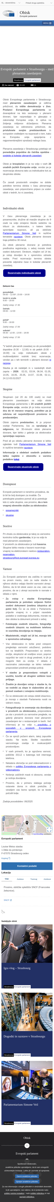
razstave (18, 236)
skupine (10, 515)
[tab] (27, 1138)
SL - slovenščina (8, 3)
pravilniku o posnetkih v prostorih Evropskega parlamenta (28, 728)
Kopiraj (4, 858)
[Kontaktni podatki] (27, 866)
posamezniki (12, 510)
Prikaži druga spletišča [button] (35, 3)
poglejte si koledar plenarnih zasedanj (22, 155)
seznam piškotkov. (26, 1199)
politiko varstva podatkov (14, 1196)
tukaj (16, 459)
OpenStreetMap (38, 834)
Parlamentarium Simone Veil (19, 233)
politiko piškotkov (37, 1196)
